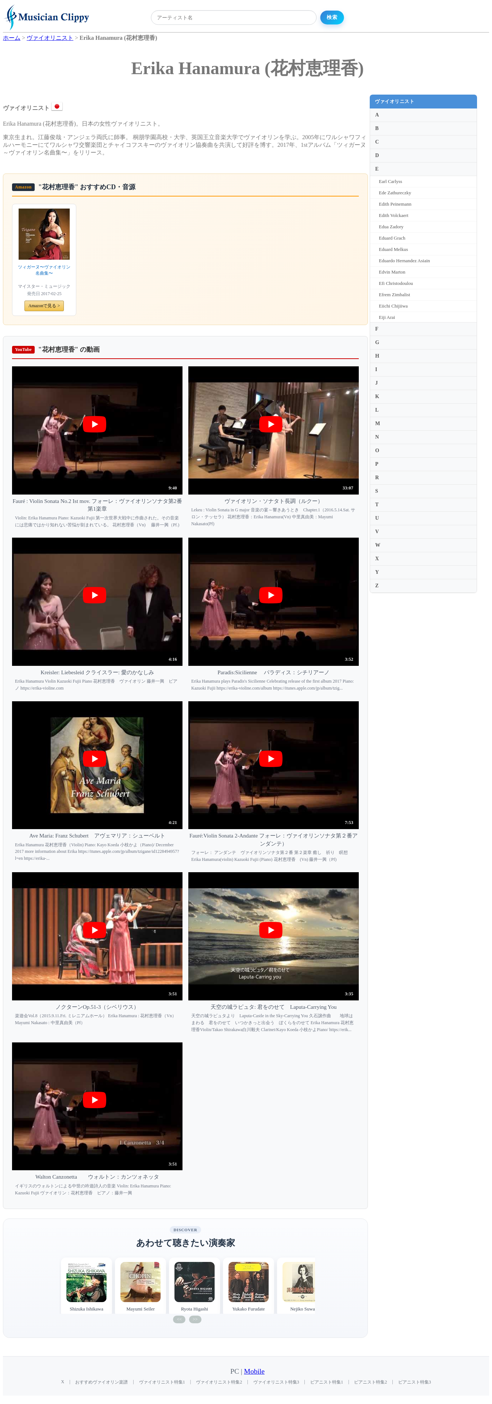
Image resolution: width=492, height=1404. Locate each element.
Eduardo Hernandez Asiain (404, 260)
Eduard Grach (392, 238)
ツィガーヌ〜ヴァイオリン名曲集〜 (44, 270)
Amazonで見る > (44, 305)
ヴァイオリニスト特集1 (162, 1382)
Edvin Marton (392, 272)
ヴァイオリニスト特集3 (276, 1382)
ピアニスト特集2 (370, 1382)
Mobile (254, 1371)
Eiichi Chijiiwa (393, 306)
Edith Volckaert (393, 215)
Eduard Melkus (393, 249)
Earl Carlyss (390, 181)
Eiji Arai (387, 317)
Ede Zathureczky (395, 192)
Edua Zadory (391, 226)
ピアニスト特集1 (326, 1382)
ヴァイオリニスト (394, 101)
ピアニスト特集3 (414, 1382)
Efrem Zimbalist (394, 294)
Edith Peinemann (395, 204)
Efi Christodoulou (396, 283)
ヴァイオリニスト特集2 (219, 1382)
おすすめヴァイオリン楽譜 (101, 1382)
